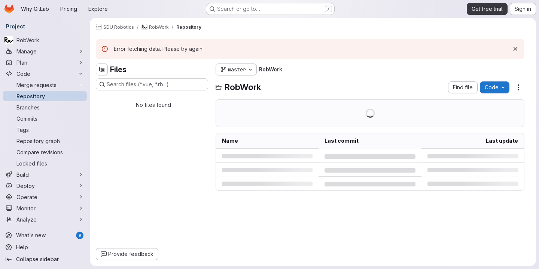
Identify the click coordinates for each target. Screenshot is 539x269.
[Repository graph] (45, 141)
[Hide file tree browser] (102, 69)
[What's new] (45, 235)
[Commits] (45, 118)
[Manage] (45, 51)
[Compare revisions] (45, 152)
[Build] (45, 174)
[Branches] (45, 107)
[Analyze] (45, 219)
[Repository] (45, 96)
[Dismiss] (515, 48)
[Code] (45, 73)
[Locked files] (45, 163)
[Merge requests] (45, 85)
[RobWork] (45, 40)
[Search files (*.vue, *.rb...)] (152, 84)
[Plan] (45, 62)
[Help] (45, 247)
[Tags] (45, 129)
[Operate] (45, 197)
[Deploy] (45, 185)
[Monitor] (45, 208)
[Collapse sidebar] (45, 259)
